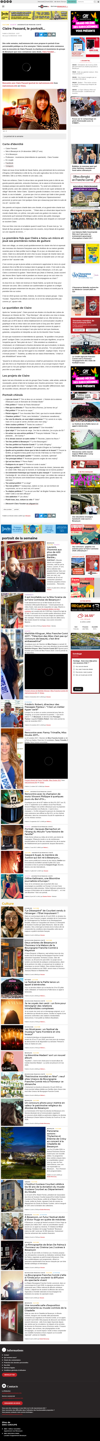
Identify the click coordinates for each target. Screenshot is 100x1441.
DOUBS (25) (28, 908)
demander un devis (12, 1403)
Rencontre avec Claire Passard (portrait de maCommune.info (27, 83)
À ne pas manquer (85, 472)
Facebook (9, 163)
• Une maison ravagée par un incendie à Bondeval (84, 78)
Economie (28, 702)
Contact (6, 1355)
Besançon (50, 543)
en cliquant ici (32, 504)
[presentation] (72, 483)
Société (13, 25)
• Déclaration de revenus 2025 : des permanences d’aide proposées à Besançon (85, 66)
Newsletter (9, 1375)
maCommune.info (9, 86)
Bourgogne (29, 1027)
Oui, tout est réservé (82, 666)
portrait (16, 509)
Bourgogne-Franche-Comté (35, 940)
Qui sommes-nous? (10, 1357)
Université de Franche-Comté (29, 25)
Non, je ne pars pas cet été (84, 675)
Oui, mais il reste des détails (84, 669)
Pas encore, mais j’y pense (84, 672)
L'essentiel (85, 61)
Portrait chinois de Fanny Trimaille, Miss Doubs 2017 (43, 780)
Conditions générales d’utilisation (15, 1370)
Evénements (29, 595)
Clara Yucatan (48, 52)
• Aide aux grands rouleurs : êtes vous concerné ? (85, 73)
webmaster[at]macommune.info (12, 1414)
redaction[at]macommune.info (12, 1393)
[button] (95, 2)
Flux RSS (7, 1365)
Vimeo (23, 86)
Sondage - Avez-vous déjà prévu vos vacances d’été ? (85, 662)
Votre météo (85, 601)
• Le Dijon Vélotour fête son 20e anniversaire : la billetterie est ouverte (84, 91)
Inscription (78, 330)
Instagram (10, 166)
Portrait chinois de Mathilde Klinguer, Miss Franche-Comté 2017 (47, 691)
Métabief (28, 979)
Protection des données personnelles (16, 1362)
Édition (54, 6)
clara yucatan (8, 509)
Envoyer (78, 689)
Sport (27, 791)
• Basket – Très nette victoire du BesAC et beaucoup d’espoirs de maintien (84, 84)
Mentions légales (9, 1368)
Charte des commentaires (12, 1360)
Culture (5, 25)
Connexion (92, 330)
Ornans (27, 1182)
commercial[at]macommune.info (12, 1398)
